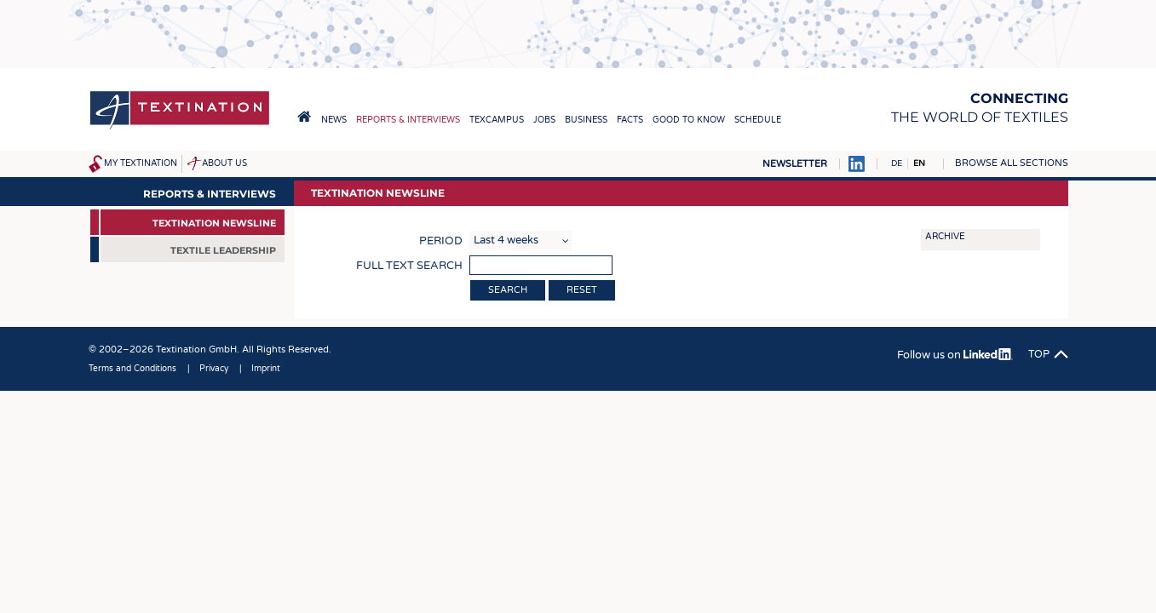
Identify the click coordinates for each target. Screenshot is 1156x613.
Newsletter (794, 163)
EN (919, 163)
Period (441, 241)
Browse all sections (1011, 163)
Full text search (409, 265)
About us (224, 163)
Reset (581, 289)
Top (1039, 354)
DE (896, 163)
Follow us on (954, 355)
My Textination (140, 163)
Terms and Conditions (132, 369)
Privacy (213, 369)
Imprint (265, 369)
